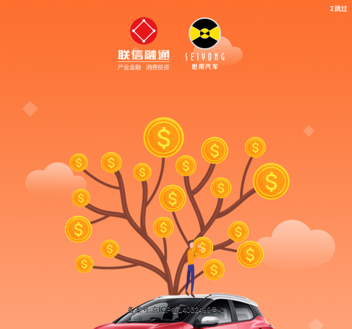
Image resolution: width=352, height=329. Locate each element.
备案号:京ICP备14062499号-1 (176, 310)
